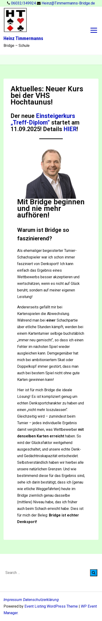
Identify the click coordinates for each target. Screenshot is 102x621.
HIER (70, 129)
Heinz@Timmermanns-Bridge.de (68, 3)
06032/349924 (24, 3)
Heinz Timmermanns (23, 38)
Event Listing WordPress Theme (51, 606)
